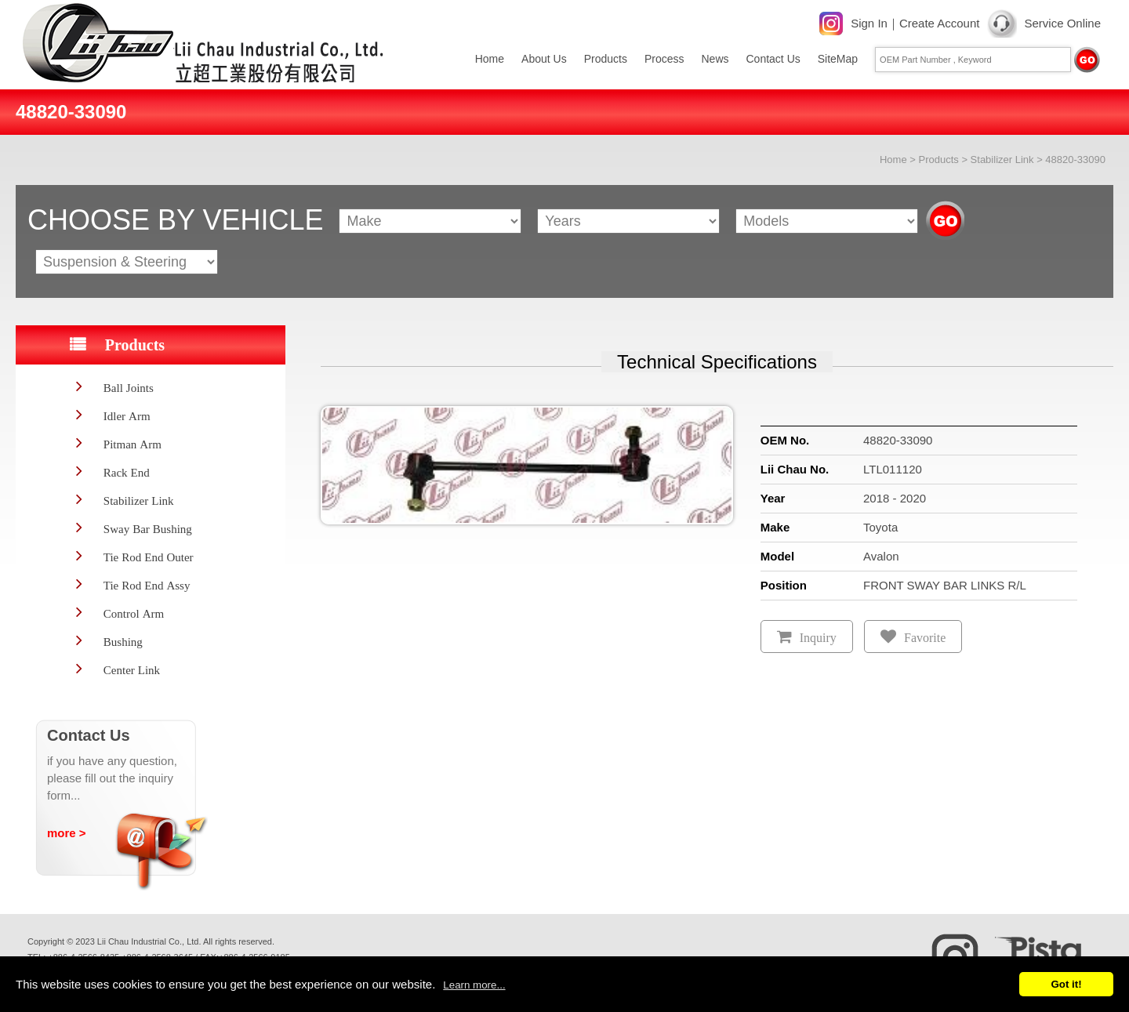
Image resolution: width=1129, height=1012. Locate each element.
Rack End (126, 472)
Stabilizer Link (1002, 159)
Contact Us (773, 59)
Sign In (869, 23)
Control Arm (133, 613)
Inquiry (818, 637)
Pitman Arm (132, 444)
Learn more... (474, 985)
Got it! (1066, 984)
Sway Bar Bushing (147, 529)
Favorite (925, 637)
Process (664, 59)
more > (66, 833)
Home (489, 59)
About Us (544, 59)
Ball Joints (128, 388)
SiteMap (838, 59)
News (714, 59)
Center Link (131, 670)
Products (605, 59)
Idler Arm (127, 416)
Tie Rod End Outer (148, 557)
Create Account (939, 23)
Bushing (123, 641)
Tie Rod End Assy (147, 585)
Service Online (1062, 23)
